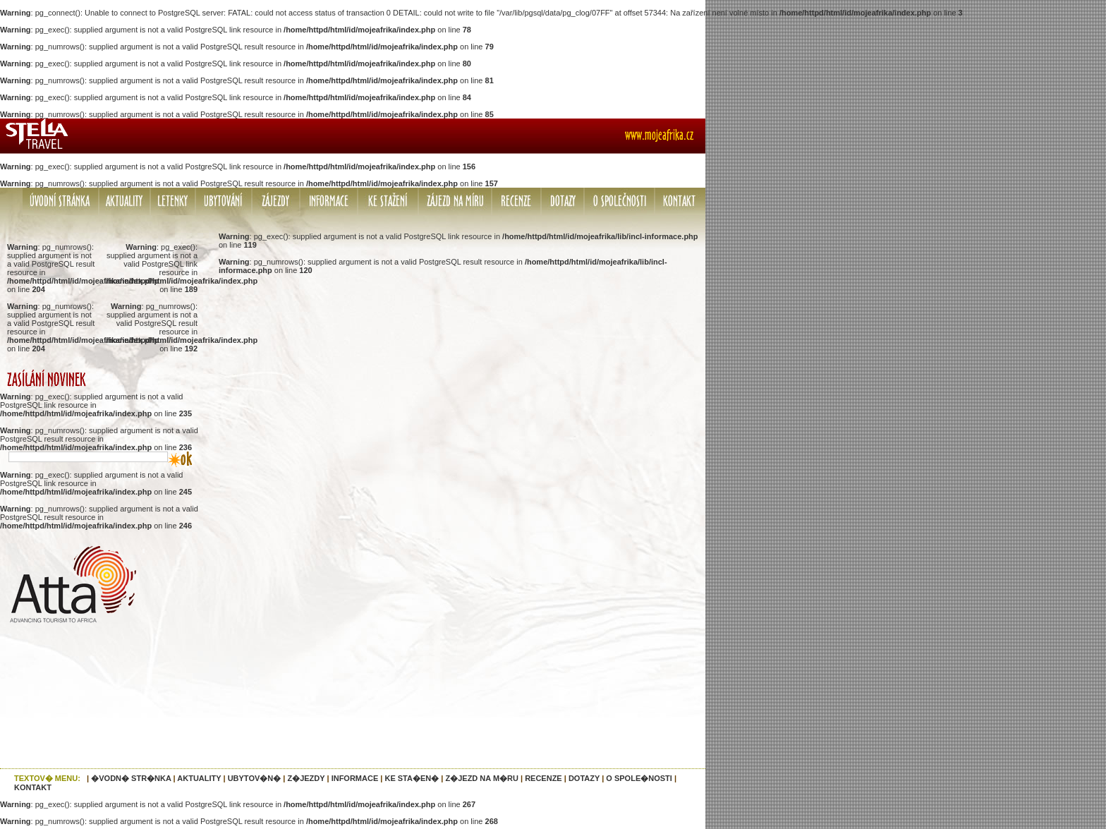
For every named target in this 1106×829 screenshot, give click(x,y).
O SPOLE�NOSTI (639, 778)
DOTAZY (584, 778)
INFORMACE (355, 778)
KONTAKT (32, 787)
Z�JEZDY (305, 778)
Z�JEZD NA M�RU (481, 778)
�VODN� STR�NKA (131, 778)
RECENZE (543, 778)
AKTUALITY (199, 778)
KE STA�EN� (411, 778)
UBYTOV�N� (254, 778)
